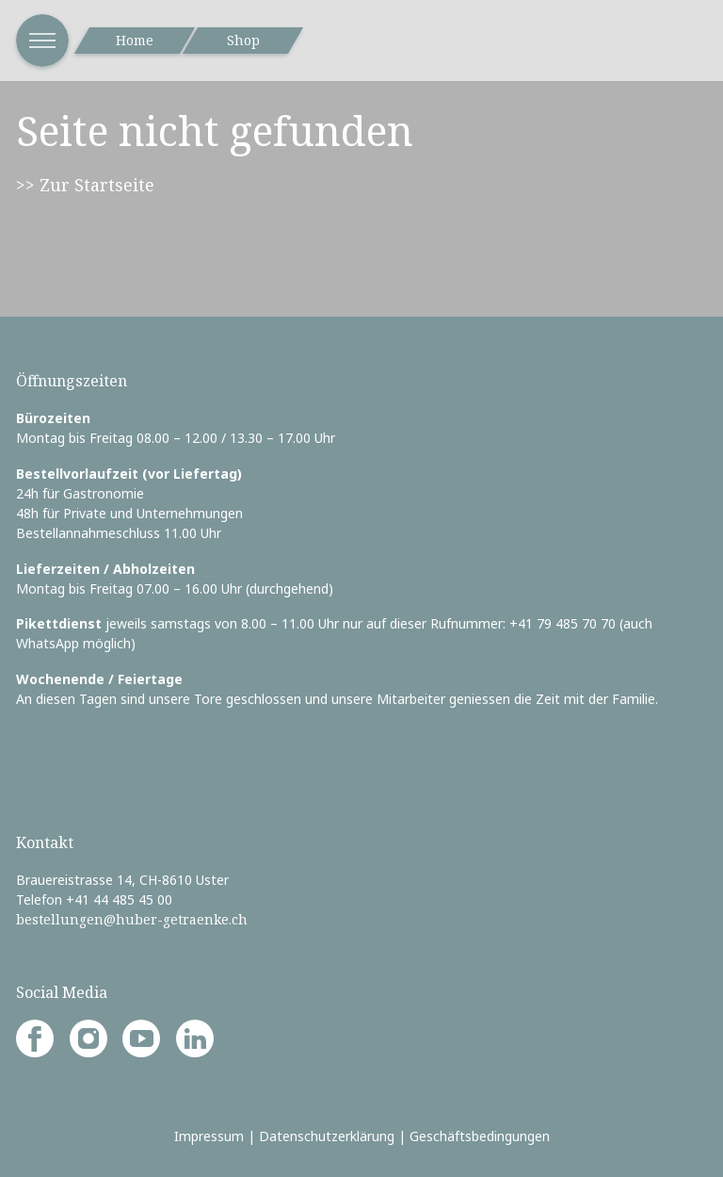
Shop (243, 40)
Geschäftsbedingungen (480, 1136)
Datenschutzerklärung (326, 1136)
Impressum (209, 1136)
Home (134, 40)
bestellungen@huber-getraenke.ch (132, 919)
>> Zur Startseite (85, 184)
